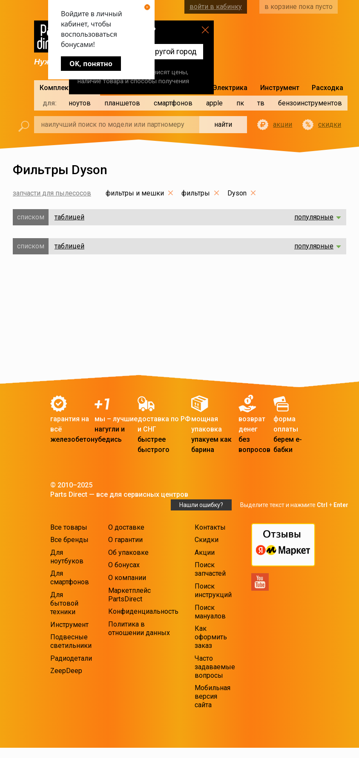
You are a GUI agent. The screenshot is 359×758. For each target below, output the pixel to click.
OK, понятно (90, 63)
